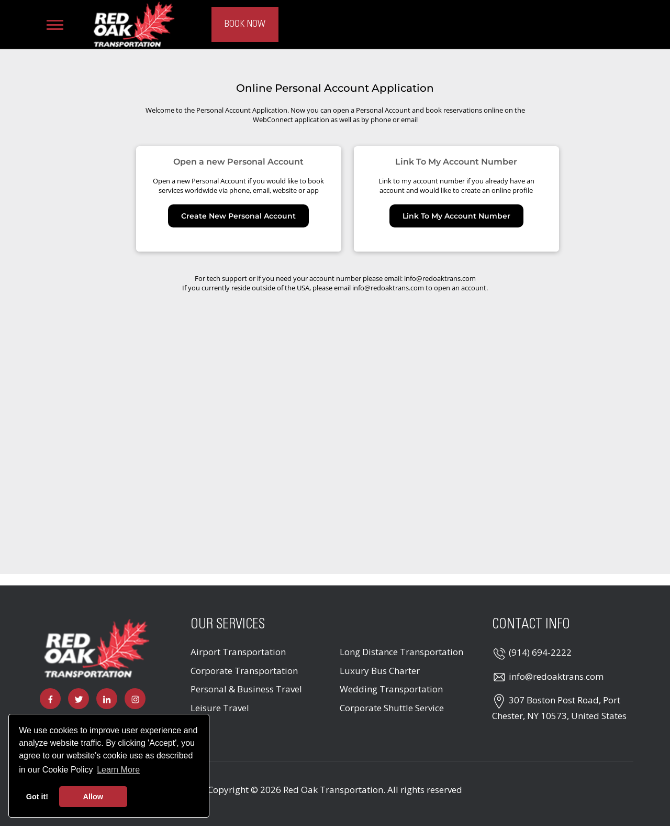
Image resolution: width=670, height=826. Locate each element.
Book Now (245, 24)
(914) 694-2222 (540, 652)
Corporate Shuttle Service (392, 708)
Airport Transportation (238, 652)
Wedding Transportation (391, 689)
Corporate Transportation (244, 671)
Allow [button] (93, 796)
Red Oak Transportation (333, 790)
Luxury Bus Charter (380, 671)
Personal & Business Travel (246, 689)
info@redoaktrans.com (556, 676)
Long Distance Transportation (401, 652)
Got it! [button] (37, 796)
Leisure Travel (220, 708)
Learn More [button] (118, 769)
